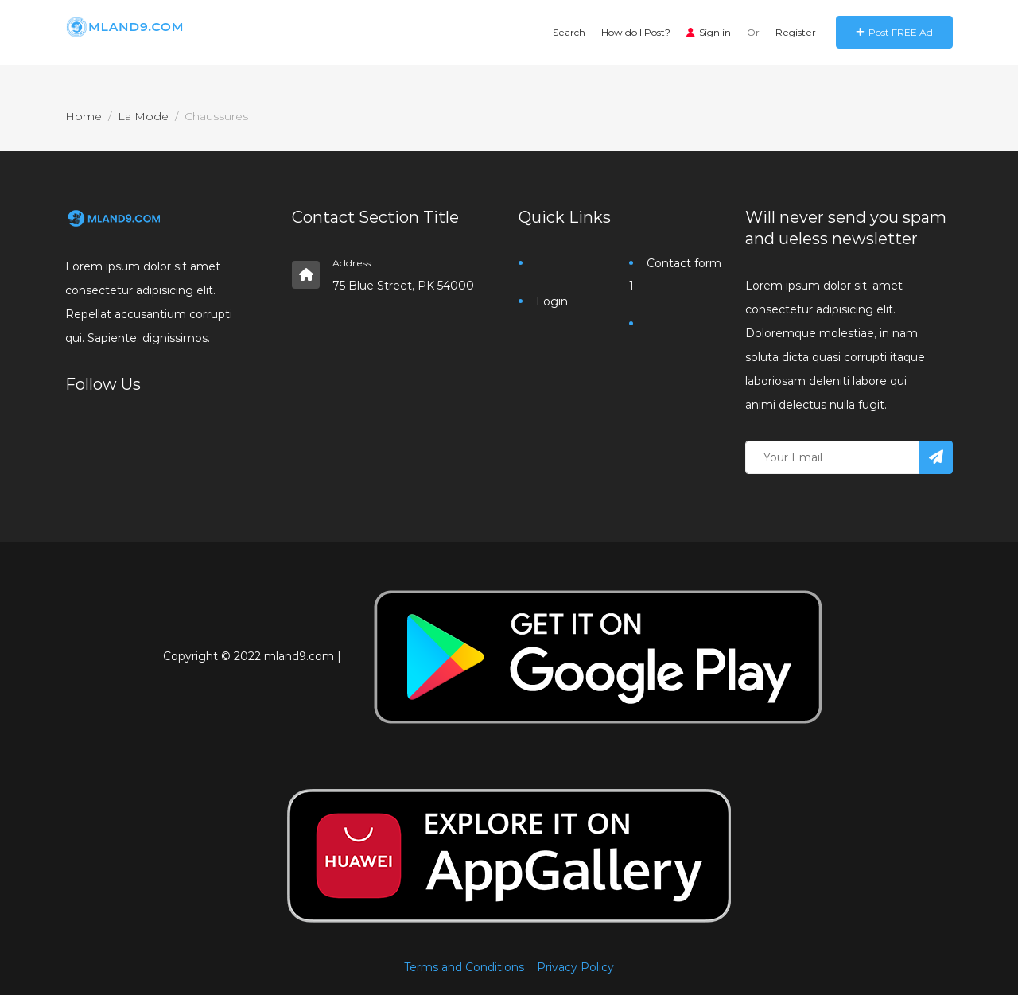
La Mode (143, 116)
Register (795, 32)
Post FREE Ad (894, 32)
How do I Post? (635, 32)
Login (552, 301)
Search (569, 32)
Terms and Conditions (464, 967)
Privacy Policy (575, 967)
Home (83, 116)
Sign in (708, 32)
